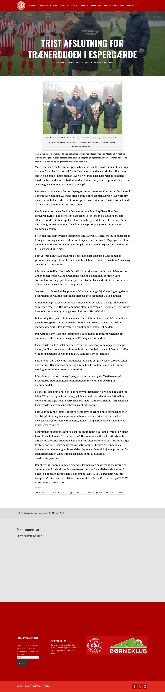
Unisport (130, 5)
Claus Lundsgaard (30, 513)
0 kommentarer (106, 62)
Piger (73, 5)
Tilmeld (22, 663)
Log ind (19, 686)
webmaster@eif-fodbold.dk (67, 648)
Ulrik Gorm (60, 62)
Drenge (62, 5)
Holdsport (37, 686)
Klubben (32, 5)
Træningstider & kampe (48, 5)
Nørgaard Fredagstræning (114, 5)
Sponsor (47, 686)
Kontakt (28, 686)
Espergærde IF (86, 62)
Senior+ (82, 5)
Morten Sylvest (58, 513)
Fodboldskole (96, 5)
